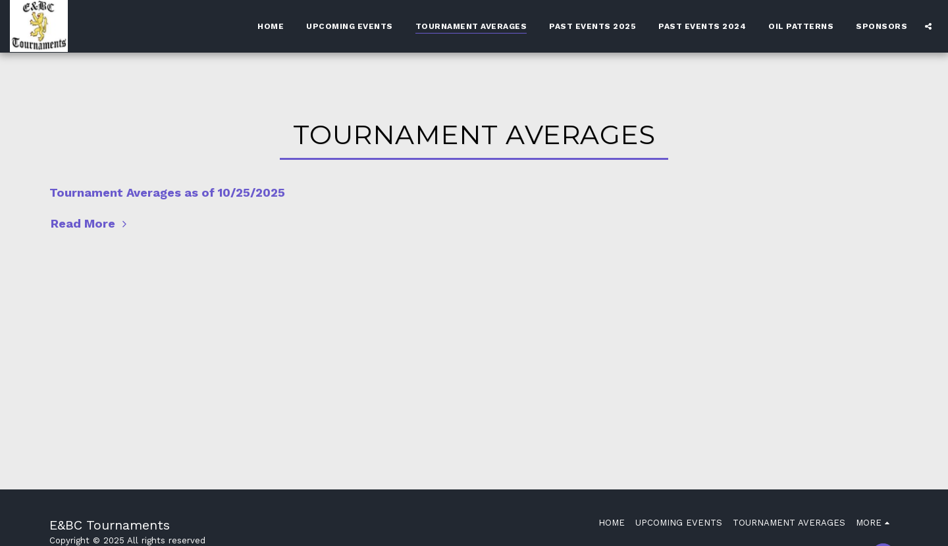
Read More (90, 223)
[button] (928, 26)
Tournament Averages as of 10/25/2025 (167, 192)
